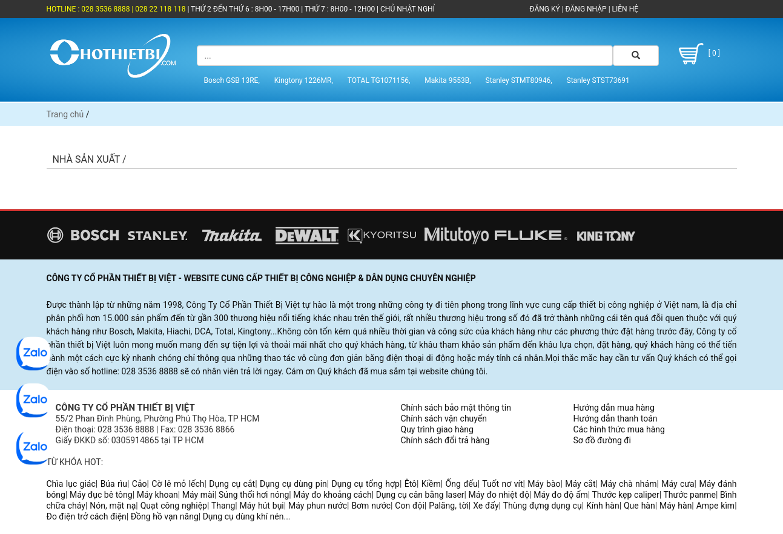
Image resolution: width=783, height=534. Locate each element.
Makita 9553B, (448, 80)
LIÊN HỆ (624, 9)
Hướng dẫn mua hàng (614, 407)
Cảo (139, 484)
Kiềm (431, 484)
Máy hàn (675, 505)
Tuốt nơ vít (502, 484)
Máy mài (198, 495)
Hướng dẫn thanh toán (615, 418)
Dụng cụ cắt (232, 484)
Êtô (411, 484)
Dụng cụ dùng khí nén (243, 516)
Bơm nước (371, 505)
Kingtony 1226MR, (303, 80)
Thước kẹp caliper (625, 495)
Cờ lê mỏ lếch (177, 484)
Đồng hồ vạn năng (165, 516)
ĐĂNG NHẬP (586, 9)
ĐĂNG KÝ (545, 9)
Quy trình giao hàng (437, 429)
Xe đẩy (485, 505)
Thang (223, 505)
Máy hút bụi (262, 505)
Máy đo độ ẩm (561, 495)
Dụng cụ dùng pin (293, 484)
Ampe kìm (715, 505)
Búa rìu (114, 484)
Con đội (410, 505)
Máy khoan (157, 495)
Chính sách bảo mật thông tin (456, 407)
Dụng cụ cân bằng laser (420, 495)
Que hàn (639, 505)
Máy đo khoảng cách (332, 495)
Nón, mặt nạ (113, 505)
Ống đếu (462, 484)
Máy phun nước (317, 505)
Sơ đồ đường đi (602, 440)
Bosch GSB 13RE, (232, 80)
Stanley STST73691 (598, 80)
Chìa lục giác (71, 484)
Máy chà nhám (628, 484)
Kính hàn (602, 505)
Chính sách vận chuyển (444, 418)
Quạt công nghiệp (173, 505)
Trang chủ (65, 114)
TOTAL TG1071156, (379, 80)
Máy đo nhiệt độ (499, 495)
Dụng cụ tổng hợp (366, 484)
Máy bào (543, 484)
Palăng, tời (449, 505)
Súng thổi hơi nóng (254, 495)
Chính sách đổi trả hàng (445, 440)
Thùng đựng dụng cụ (542, 505)
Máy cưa (677, 484)
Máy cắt (580, 484)
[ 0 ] (697, 54)
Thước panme (689, 495)
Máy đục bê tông (101, 495)
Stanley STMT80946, (519, 80)
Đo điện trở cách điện (87, 516)
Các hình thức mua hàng (619, 429)
